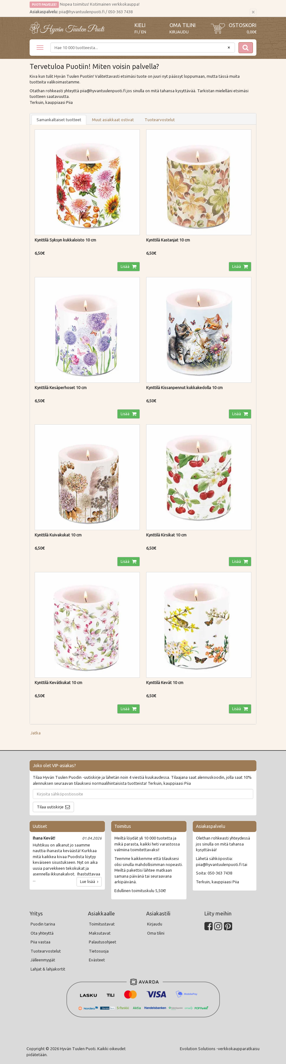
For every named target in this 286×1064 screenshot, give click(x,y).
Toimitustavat (102, 924)
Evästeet (97, 960)
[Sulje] (253, 12)
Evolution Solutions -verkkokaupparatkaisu (220, 1048)
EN (143, 32)
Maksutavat (100, 933)
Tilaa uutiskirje (50, 807)
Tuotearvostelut (160, 119)
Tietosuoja (99, 951)
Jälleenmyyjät (43, 960)
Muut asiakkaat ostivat (113, 119)
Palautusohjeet (102, 942)
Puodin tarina (43, 924)
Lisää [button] (125, 266)
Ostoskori (242, 25)
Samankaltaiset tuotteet (59, 119)
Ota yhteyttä (42, 933)
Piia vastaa (40, 942)
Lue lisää (89, 882)
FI (136, 32)
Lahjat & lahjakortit (48, 969)
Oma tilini (182, 25)
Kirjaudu (179, 32)
